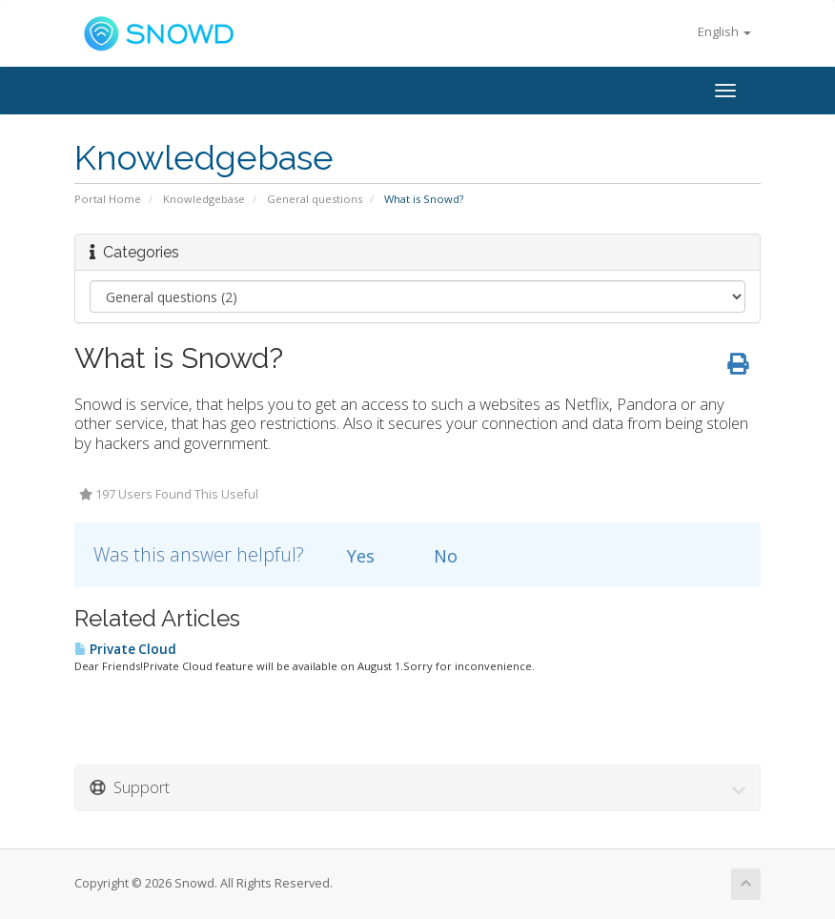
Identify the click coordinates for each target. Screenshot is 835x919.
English (724, 32)
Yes (350, 555)
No (435, 555)
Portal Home (107, 199)
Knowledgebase (204, 199)
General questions (314, 199)
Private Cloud (125, 649)
